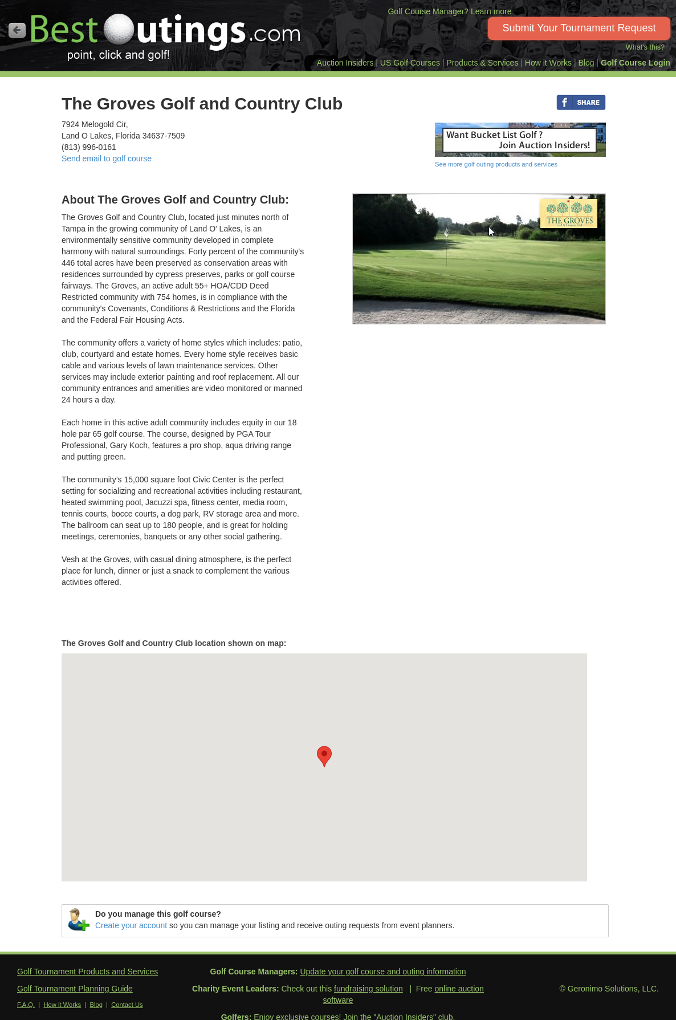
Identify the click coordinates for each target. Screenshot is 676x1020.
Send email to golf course (107, 158)
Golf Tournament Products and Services (87, 971)
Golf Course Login (635, 62)
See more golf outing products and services (496, 164)
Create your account (131, 925)
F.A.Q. (26, 1004)
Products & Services (482, 62)
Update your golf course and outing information (383, 971)
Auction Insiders (345, 62)
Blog (586, 62)
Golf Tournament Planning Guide (75, 988)
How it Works (548, 62)
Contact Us (126, 1004)
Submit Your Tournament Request (579, 28)
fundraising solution (368, 988)
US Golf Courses (410, 62)
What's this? (645, 47)
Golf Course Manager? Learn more (449, 11)
